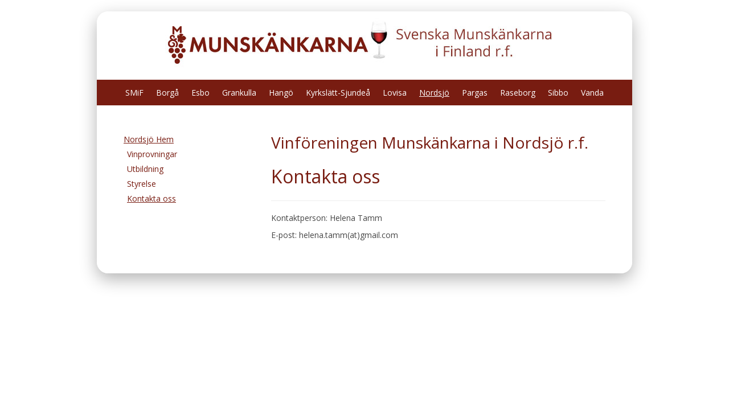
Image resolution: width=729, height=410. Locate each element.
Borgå (167, 92)
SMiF (134, 92)
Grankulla (239, 92)
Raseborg (517, 92)
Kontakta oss (151, 198)
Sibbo (558, 92)
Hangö (281, 92)
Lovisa (395, 92)
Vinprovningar (152, 154)
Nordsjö (434, 92)
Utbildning (145, 168)
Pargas (475, 92)
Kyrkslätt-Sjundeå (338, 92)
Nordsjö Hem (149, 139)
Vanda (592, 92)
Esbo (200, 92)
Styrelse (141, 183)
